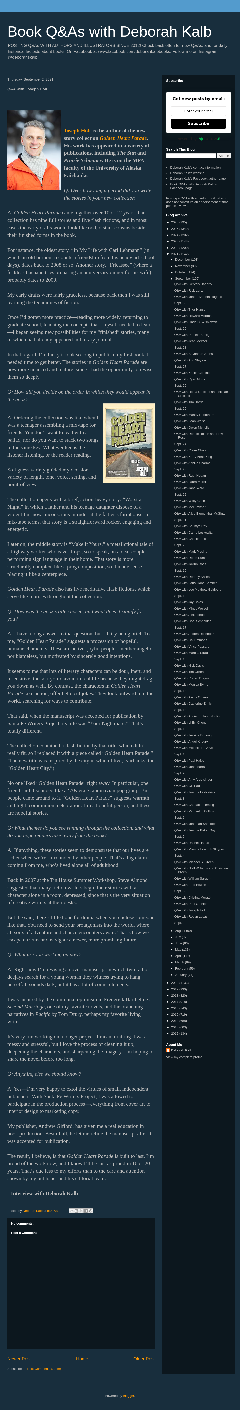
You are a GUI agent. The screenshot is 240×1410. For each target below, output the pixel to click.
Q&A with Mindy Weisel (191, 608)
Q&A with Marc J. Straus (192, 653)
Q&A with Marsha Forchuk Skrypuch (200, 849)
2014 (175, 1021)
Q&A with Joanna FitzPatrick (194, 792)
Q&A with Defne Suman (191, 558)
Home (82, 1358)
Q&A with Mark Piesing (190, 551)
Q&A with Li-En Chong (190, 722)
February (182, 968)
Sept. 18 (180, 596)
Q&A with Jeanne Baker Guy (195, 830)
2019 (175, 989)
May (178, 949)
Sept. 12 (180, 729)
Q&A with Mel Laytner (190, 507)
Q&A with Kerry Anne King (193, 457)
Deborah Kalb (181, 1050)
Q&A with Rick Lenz (188, 290)
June (179, 943)
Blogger (128, 1396)
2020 (175, 983)
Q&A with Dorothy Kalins (192, 577)
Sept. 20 (180, 545)
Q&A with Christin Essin (191, 539)
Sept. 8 (179, 798)
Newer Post (19, 1358)
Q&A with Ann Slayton (190, 360)
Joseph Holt (77, 131)
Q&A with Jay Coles (188, 602)
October (181, 272)
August (180, 931)
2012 (175, 1033)
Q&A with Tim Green (189, 672)
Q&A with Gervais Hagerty (193, 284)
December (183, 259)
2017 (175, 1002)
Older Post (144, 1358)
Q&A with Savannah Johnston (195, 354)
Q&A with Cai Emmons (190, 640)
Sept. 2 (179, 923)
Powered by (199, 139)
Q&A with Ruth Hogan (190, 475)
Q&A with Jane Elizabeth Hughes (198, 297)
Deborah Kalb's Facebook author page (198, 178)
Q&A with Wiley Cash (189, 501)
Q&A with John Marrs (189, 767)
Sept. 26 (180, 385)
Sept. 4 (179, 855)
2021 (175, 254)
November (183, 266)
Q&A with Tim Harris (188, 402)
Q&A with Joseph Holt (190, 910)
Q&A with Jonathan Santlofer (195, 824)
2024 (175, 235)
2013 (175, 1027)
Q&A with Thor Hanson (190, 309)
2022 (175, 248)
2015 (175, 1014)
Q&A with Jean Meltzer (190, 341)
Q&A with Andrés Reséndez (194, 634)
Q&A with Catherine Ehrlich (194, 703)
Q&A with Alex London (190, 615)
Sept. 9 (179, 773)
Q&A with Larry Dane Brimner (195, 583)
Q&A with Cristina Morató (192, 897)
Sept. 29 (180, 328)
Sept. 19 (180, 570)
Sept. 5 (179, 836)
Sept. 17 (180, 627)
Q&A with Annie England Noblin (197, 716)
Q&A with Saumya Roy (190, 526)
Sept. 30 (180, 303)
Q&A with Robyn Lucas (191, 916)
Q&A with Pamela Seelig (192, 335)
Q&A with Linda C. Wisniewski (196, 322)
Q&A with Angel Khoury (191, 741)
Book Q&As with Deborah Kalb (110, 31)
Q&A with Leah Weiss (190, 421)
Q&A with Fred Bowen (190, 885)
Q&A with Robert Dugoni (192, 678)
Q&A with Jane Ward (189, 488)
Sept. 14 (180, 691)
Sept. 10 (180, 754)
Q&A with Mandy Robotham (194, 415)
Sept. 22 (180, 494)
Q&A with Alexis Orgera (191, 697)
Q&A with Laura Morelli (190, 482)
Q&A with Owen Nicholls (191, 427)
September (183, 278)
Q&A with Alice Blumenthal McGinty (199, 513)
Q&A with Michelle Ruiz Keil (194, 748)
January (181, 975)
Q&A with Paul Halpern (190, 760)
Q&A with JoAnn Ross (190, 564)
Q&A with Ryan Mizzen (190, 379)
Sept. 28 (180, 347)
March (180, 962)
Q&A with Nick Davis (189, 665)
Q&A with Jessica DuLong (193, 735)
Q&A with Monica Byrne (191, 684)
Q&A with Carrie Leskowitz (193, 532)
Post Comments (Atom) (44, 1369)
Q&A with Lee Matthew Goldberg (198, 589)
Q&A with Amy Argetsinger (193, 779)
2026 (175, 222)
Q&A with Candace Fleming (194, 805)
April (179, 956)
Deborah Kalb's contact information (195, 167)
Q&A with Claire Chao (190, 450)
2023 (175, 241)
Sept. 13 (180, 710)
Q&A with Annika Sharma (192, 463)
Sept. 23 (180, 469)
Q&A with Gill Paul (187, 786)
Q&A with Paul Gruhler (190, 904)
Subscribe (199, 123)
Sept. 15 (180, 659)
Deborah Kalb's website (187, 173)
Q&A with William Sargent (192, 878)
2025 (175, 229)
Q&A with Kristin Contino (192, 373)
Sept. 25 (180, 408)
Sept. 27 (180, 366)
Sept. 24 (180, 444)
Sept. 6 (179, 817)
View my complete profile (184, 1057)
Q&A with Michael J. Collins (194, 811)
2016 (175, 1008)
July (178, 937)
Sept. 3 (179, 891)
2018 (175, 995)
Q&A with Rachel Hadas (191, 843)
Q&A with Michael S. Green (194, 862)
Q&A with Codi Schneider (192, 621)
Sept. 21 (180, 520)
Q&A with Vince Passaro (192, 646)
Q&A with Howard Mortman (194, 316)
